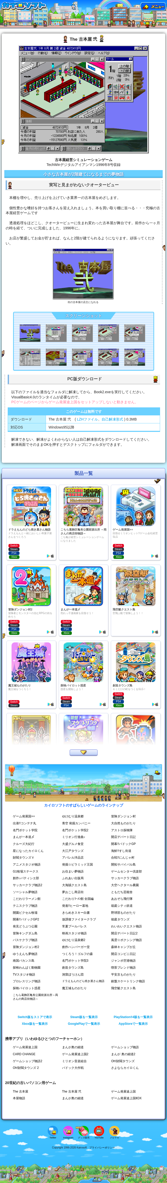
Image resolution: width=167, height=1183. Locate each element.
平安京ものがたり (123, 974)
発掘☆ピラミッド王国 (77, 864)
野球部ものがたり (123, 912)
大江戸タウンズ (73, 851)
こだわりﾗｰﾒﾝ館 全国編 (78, 899)
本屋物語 (19, 1098)
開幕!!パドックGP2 (26, 919)
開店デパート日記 (123, 837)
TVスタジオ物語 (24, 974)
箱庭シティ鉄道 (122, 906)
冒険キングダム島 (25, 933)
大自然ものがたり (123, 823)
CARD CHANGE (24, 1054)
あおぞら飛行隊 (122, 899)
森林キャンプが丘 (123, 947)
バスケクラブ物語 (25, 940)
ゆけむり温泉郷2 (73, 940)
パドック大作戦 (73, 1068)
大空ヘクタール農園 (125, 885)
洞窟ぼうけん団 (73, 974)
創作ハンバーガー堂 (76, 947)
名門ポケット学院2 (75, 830)
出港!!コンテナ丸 (24, 823)
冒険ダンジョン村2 (26, 947)
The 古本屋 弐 (71, 1091)
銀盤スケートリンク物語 (128, 981)
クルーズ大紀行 (23, 844)
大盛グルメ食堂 (73, 844)
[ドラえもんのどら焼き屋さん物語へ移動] (73, 11)
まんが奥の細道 (73, 1047)
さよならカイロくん (125, 1068)
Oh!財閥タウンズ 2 (26, 1068)
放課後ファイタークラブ (79, 919)
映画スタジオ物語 (74, 933)
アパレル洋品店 (73, 857)
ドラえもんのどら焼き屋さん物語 (83, 981)
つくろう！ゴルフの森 (77, 954)
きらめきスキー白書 (76, 912)
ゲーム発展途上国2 (75, 1054)
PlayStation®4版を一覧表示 (133, 1017)
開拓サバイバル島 (123, 864)
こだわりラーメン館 (27, 899)
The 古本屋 (20, 1091)
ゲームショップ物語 (125, 1047)
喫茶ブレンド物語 (123, 967)
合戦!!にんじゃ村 (122, 857)
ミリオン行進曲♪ (73, 837)
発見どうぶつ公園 (25, 926)
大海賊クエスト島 (74, 885)
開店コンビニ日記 (123, 954)
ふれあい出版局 (73, 878)
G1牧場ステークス (25, 871)
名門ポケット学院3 (75, 960)
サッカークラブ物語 (125, 878)
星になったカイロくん (28, 851)
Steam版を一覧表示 (84, 1017)
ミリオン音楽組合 (74, 1061)
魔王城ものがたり (74, 988)
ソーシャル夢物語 (25, 892)
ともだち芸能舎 (122, 892)
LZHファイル (87, 419)
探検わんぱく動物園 (27, 967)
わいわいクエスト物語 (126, 926)
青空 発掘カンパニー (76, 823)
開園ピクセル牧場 (25, 912)
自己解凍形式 (112, 419)
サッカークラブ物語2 (27, 885)
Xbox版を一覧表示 (35, 1024)
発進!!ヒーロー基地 (75, 906)
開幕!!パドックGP (123, 844)
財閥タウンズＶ (23, 857)
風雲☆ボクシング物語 (126, 940)
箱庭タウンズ (120, 919)
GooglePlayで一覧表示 (84, 1024)
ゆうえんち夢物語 (25, 954)
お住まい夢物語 (73, 871)
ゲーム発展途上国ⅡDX (126, 1098)
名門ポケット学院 (25, 830)
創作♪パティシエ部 (26, 878)
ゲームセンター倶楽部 (126, 871)
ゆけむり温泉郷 (73, 816)
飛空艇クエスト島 (123, 988)
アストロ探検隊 (122, 830)
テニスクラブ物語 (25, 906)
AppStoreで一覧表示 (133, 1024)
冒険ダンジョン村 (123, 816)
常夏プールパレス (74, 926)
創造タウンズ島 (73, 967)
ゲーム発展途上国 (25, 1047)
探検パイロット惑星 (27, 988)
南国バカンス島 (23, 960)
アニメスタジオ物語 (27, 864)
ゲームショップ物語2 (27, 1061)
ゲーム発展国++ (24, 816)
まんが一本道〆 (23, 837)
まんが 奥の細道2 (123, 1054)
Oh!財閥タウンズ (122, 1061)
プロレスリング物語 (27, 981)
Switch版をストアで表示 (35, 1017)
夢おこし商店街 (73, 892)
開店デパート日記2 (124, 933)
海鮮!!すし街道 (121, 851)
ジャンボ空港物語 (123, 960)
